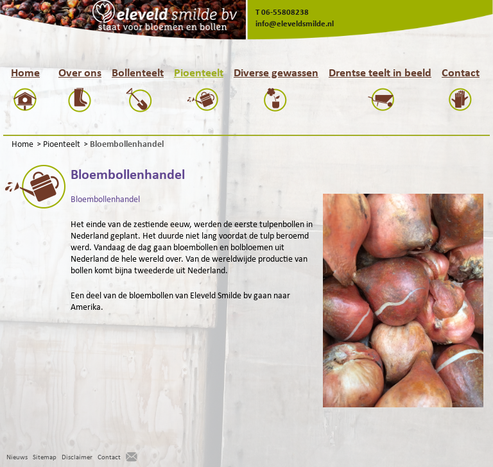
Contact (109, 457)
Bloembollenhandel (105, 199)
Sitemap (44, 457)
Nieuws (17, 457)
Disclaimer (77, 457)
